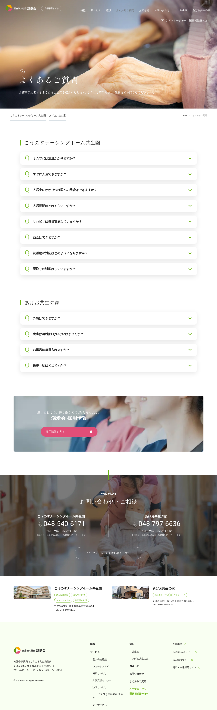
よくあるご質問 (129, 10)
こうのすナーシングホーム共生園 (28, 115)
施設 (113, 10)
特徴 (88, 10)
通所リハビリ (79, 595)
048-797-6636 (159, 524)
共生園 (185, 10)
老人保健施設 (62, 595)
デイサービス (179, 595)
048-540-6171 (64, 524)
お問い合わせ (164, 10)
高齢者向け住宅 (161, 595)
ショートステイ (63, 600)
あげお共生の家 (202, 10)
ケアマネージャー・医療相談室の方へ (189, 20)
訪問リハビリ (81, 600)
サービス (101, 10)
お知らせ (147, 10)
